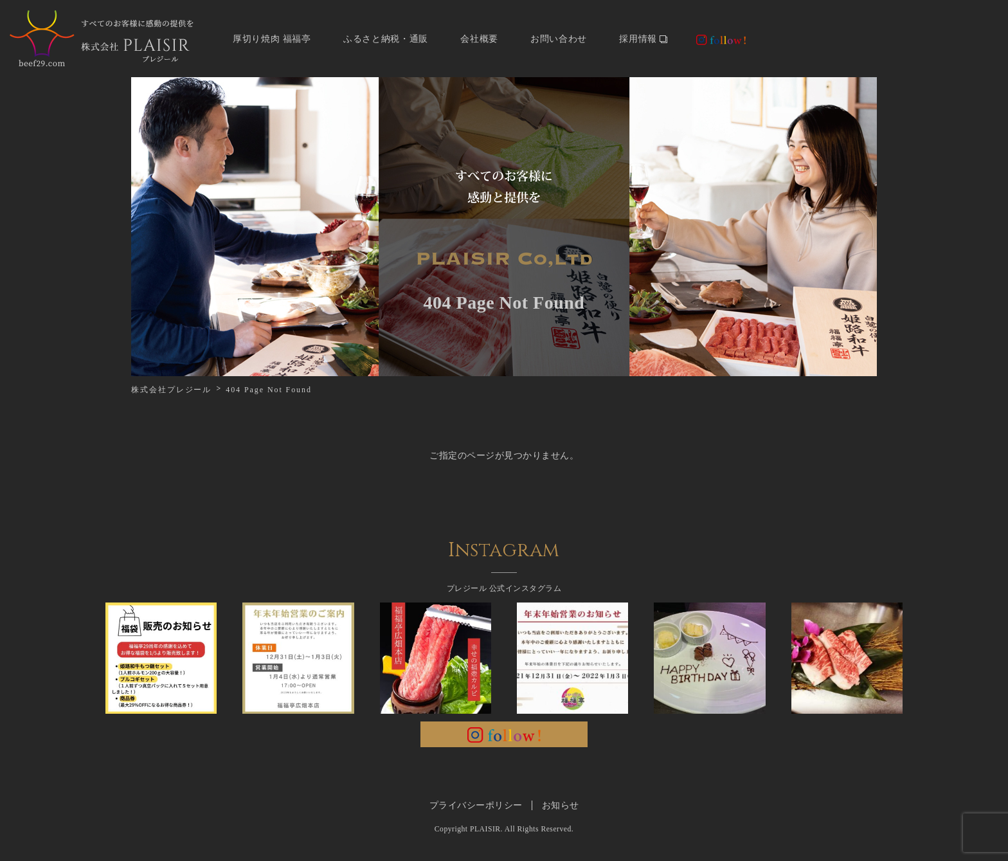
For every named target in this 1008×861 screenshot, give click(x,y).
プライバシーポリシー (476, 805)
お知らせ (560, 805)
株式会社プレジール (171, 389)
